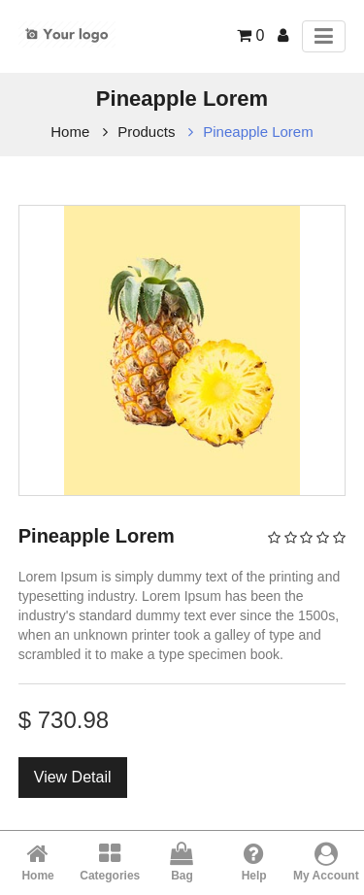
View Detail (73, 777)
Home (69, 131)
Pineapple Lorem (258, 131)
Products (146, 131)
